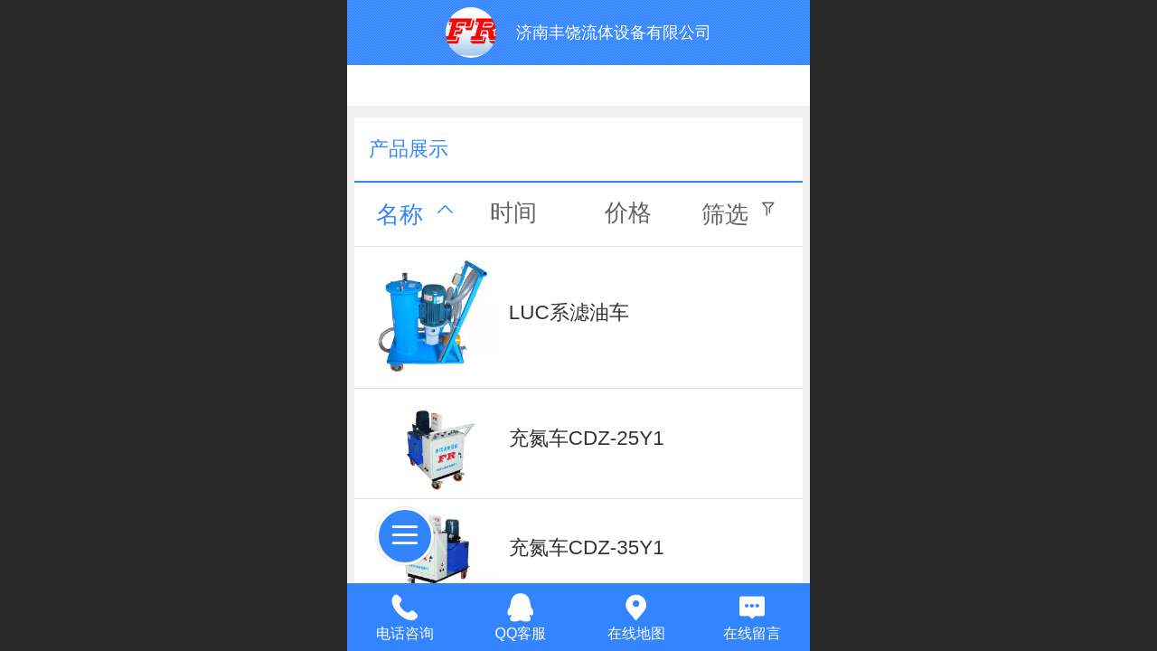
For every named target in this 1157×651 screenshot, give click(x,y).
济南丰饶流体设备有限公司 (613, 33)
